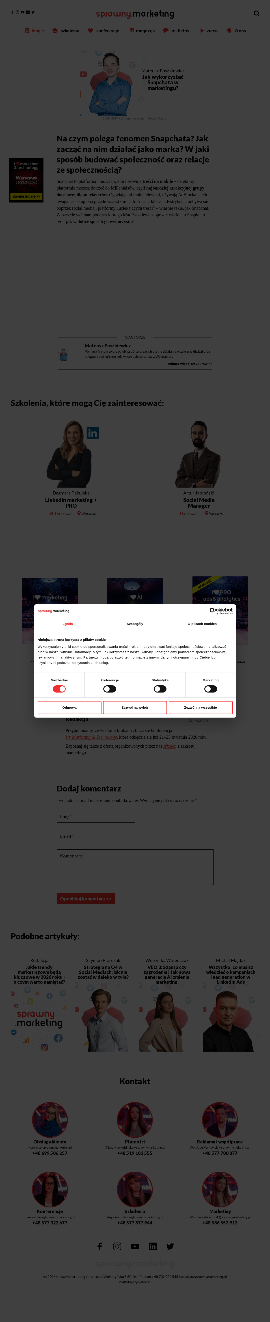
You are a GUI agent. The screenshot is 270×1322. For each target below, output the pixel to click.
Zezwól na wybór (134, 707)
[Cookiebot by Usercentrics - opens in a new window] (213, 611)
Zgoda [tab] (68, 624)
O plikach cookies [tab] (202, 624)
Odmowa (69, 707)
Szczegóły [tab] (135, 624)
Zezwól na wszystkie (200, 707)
